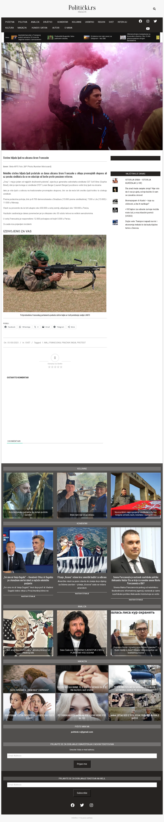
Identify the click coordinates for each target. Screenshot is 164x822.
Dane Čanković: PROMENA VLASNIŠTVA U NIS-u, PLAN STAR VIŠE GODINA (82, 651)
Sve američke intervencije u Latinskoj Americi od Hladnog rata (28, 651)
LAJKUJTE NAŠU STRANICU (135, 158)
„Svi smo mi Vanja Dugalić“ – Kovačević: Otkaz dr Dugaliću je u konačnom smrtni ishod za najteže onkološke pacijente (28, 580)
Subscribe (82, 793)
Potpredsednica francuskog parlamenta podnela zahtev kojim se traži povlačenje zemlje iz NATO (55, 315)
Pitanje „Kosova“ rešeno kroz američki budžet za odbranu (82, 577)
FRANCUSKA (55, 342)
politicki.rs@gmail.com (82, 732)
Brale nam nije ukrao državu (82, 515)
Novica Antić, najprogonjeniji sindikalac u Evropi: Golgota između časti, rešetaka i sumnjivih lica (136, 513)
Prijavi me (82, 764)
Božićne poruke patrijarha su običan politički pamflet (28, 513)
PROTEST (81, 342)
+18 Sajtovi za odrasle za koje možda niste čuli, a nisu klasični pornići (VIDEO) (142, 212)
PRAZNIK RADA (69, 342)
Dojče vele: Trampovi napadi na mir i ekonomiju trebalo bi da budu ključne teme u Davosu (141, 224)
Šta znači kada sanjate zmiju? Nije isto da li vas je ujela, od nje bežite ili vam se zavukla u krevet (142, 191)
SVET (27, 342)
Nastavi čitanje (28, 596)
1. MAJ (45, 342)
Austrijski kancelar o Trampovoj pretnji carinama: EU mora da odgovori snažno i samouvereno (29, 37)
